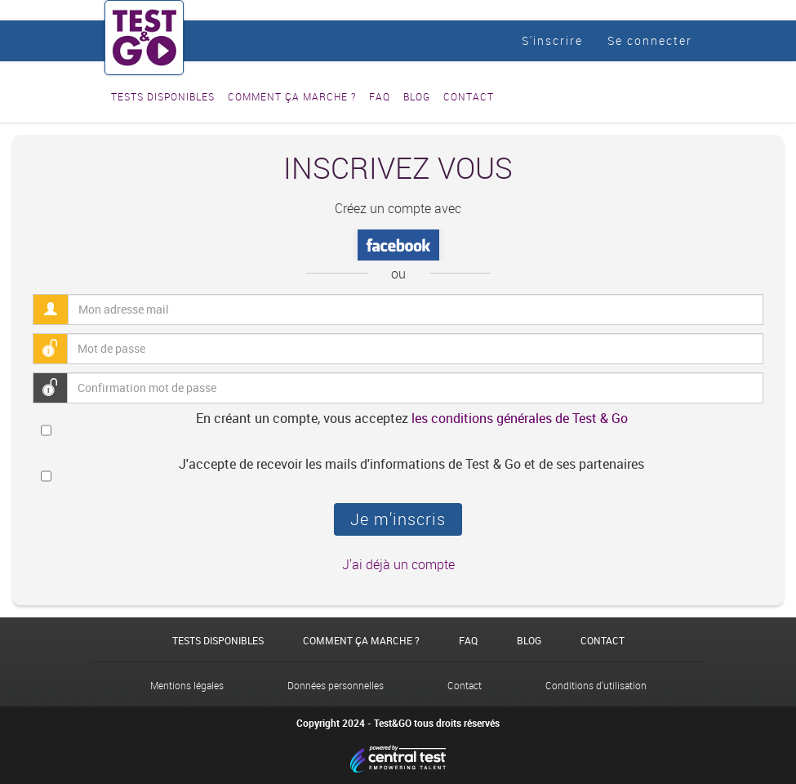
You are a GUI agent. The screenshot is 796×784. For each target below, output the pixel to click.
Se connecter (649, 40)
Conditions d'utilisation (596, 685)
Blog (416, 96)
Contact (468, 96)
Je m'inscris (398, 519)
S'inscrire (552, 40)
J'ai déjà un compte (398, 564)
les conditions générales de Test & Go (519, 418)
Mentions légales (187, 685)
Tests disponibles (163, 96)
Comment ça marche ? (292, 96)
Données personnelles (335, 685)
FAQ (379, 96)
